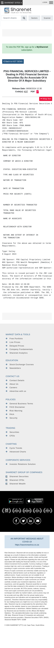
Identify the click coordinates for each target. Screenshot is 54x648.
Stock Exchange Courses (20, 364)
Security (11, 418)
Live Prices (13, 342)
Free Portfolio (14, 338)
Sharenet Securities (17, 476)
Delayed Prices (15, 346)
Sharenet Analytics (17, 353)
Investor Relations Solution (21, 464)
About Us (12, 384)
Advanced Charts (16, 452)
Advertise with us (16, 391)
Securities (12, 432)
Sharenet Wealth (15, 484)
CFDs (10, 436)
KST (26, 91)
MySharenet (42, 47)
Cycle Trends (14, 448)
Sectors (34, 18)
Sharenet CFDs (15, 480)
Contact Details (15, 380)
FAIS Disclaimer (15, 407)
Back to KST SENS (12, 61)
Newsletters (13, 368)
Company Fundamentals (19, 349)
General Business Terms (19, 404)
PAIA (10, 414)
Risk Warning (14, 411)
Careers (11, 387)
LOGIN (44, 2)
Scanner (47, 18)
